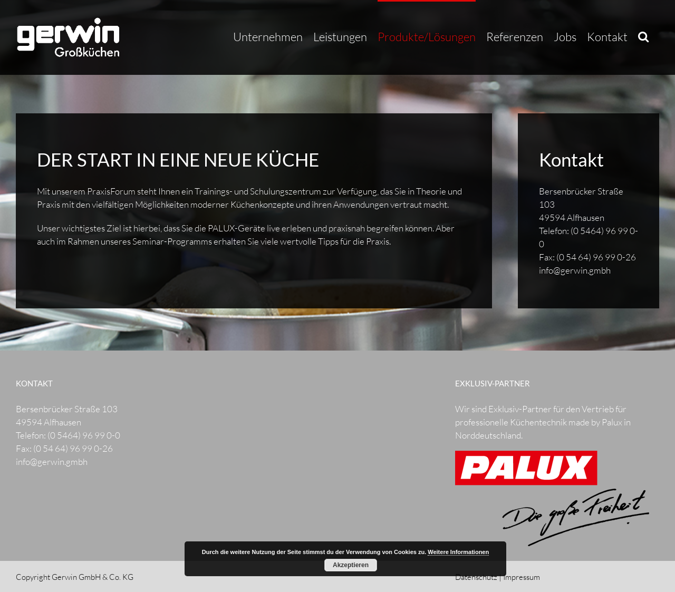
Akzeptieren (351, 565)
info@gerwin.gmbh (575, 270)
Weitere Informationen (458, 552)
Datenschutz (476, 577)
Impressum (521, 577)
